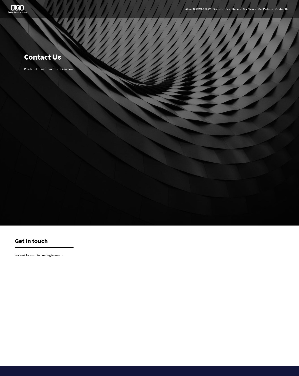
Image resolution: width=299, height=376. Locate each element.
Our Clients (249, 9)
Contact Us (281, 9)
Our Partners (265, 9)
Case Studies (233, 9)
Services (218, 9)
